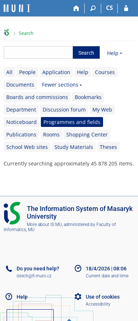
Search (26, 33)
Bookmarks (88, 97)
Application (56, 72)
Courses (105, 72)
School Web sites (27, 146)
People (27, 72)
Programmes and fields (71, 121)
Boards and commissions (37, 97)
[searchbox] (38, 52)
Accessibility (98, 304)
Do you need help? (38, 268)
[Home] (76, 8)
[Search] (93, 8)
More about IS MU (44, 224)
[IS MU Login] (126, 8)
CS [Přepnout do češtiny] (109, 8)
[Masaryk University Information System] (17, 8)
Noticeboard (21, 121)
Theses (108, 146)
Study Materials (73, 146)
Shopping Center (87, 134)
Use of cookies (103, 297)
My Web (102, 109)
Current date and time (107, 275)
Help (112, 53)
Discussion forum (64, 109)
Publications (21, 134)
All (9, 72)
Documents (20, 84)
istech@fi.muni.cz (34, 275)
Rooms (51, 134)
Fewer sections (60, 84)
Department (21, 109)
